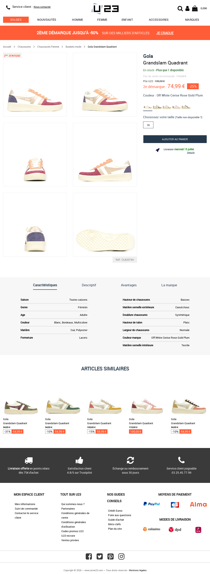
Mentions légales (138, 570)
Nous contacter (42, 6)
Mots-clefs (114, 524)
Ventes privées (70, 540)
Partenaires (68, 508)
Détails (190, 152)
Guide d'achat (116, 519)
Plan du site (115, 528)
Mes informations (25, 504)
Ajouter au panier (175, 139)
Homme (77, 20)
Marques (192, 20)
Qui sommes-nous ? (72, 504)
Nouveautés (46, 20)
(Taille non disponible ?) (188, 117)
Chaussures (24, 46)
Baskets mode (73, 46)
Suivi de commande (26, 508)
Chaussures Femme (48, 46)
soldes (16, 20)
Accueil (7, 46)
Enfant (127, 20)
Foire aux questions (119, 515)
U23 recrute (68, 535)
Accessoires (159, 20)
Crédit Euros (115, 510)
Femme (102, 20)
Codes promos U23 (72, 531)
